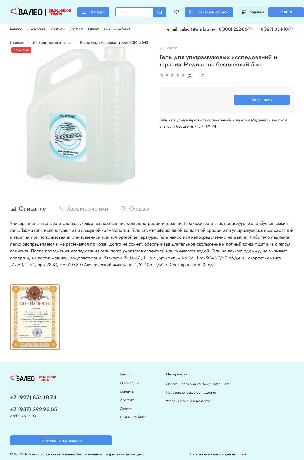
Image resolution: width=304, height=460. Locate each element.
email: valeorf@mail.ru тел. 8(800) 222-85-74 (210, 29)
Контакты (58, 28)
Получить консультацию (61, 440)
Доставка (76, 28)
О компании (36, 28)
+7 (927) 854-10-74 (33, 397)
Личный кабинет (117, 28)
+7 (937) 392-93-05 (33, 409)
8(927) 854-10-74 (277, 29)
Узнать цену (261, 100)
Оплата (94, 28)
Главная (17, 42)
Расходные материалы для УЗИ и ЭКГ (114, 42)
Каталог (93, 12)
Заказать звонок (209, 12)
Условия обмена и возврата (188, 400)
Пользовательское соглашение (191, 392)
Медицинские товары (52, 42)
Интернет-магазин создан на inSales (219, 454)
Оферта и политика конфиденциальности (198, 383)
